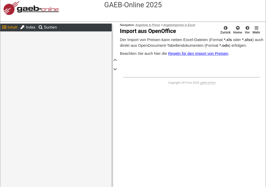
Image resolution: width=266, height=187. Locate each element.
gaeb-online (208, 82)
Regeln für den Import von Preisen (198, 53)
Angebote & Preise (147, 24)
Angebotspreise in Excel (179, 24)
